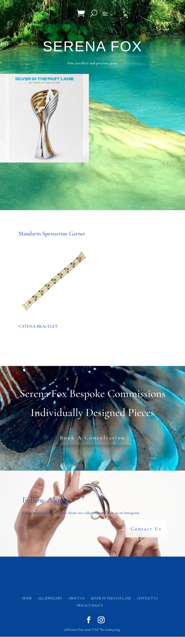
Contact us (147, 599)
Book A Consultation (92, 437)
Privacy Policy (90, 606)
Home (27, 599)
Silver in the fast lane (111, 599)
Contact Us (146, 529)
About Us (76, 599)
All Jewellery (50, 599)
